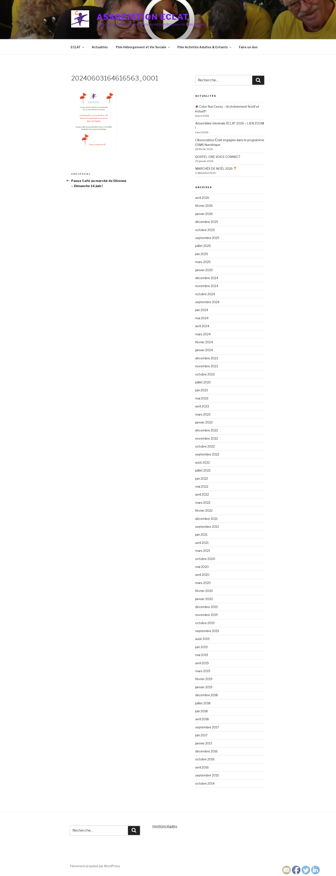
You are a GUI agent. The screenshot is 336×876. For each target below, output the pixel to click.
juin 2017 (201, 735)
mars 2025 (203, 262)
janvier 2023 (204, 422)
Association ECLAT (143, 17)
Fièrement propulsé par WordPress (95, 866)
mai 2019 (201, 655)
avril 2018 (202, 719)
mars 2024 (203, 334)
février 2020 (204, 591)
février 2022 (204, 510)
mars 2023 (202, 414)
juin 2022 (201, 478)
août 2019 (202, 639)
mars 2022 (202, 502)
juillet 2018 (202, 703)
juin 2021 (201, 534)
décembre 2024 (206, 278)
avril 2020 (202, 574)
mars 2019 (202, 671)
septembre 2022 (207, 454)
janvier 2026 (204, 214)
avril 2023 (202, 406)
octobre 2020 (205, 559)
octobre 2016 (204, 759)
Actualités (100, 47)
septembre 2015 (207, 775)
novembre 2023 (206, 366)
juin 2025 (201, 254)
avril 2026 (202, 198)
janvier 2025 (204, 270)
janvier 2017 (203, 743)
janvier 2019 (203, 687)
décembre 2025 (206, 222)
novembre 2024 (206, 286)
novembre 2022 (206, 438)
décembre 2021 (206, 518)
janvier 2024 (204, 350)
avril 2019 (202, 663)
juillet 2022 (203, 470)
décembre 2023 (206, 358)
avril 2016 (202, 767)
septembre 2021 (207, 526)
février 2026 (204, 205)
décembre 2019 (206, 607)
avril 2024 (202, 326)
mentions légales (164, 826)
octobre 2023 (205, 374)
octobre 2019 (204, 623)
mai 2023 (201, 398)
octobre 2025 (205, 230)
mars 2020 (203, 583)
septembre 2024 (207, 302)
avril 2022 (202, 494)
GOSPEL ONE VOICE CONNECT (217, 157)
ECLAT (78, 47)
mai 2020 (202, 567)
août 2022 (202, 462)
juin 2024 (201, 310)
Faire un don (248, 47)
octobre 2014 (204, 783)
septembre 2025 (207, 238)
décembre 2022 (206, 430)
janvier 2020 (204, 599)
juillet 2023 (203, 382)
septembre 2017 (207, 727)
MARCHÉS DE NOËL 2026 (216, 168)
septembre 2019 (207, 631)
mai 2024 (201, 318)
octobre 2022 (205, 446)
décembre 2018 (206, 695)
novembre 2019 (206, 615)
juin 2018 (201, 711)
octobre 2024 (205, 294)
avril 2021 (201, 543)
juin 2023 (201, 390)
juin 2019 (201, 647)
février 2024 (204, 342)
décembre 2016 (206, 751)
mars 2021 (202, 550)
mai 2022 (201, 486)
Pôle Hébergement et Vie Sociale (143, 47)
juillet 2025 (203, 246)
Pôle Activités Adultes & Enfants (204, 47)
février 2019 (203, 679)
